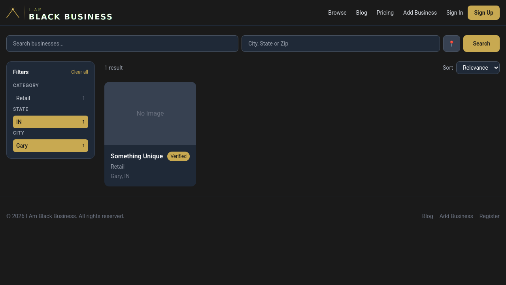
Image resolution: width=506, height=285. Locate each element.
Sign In (454, 13)
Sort (448, 68)
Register (490, 216)
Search (481, 43)
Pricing (385, 13)
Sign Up (483, 13)
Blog (361, 13)
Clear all (79, 72)
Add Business (420, 13)
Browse (337, 13)
